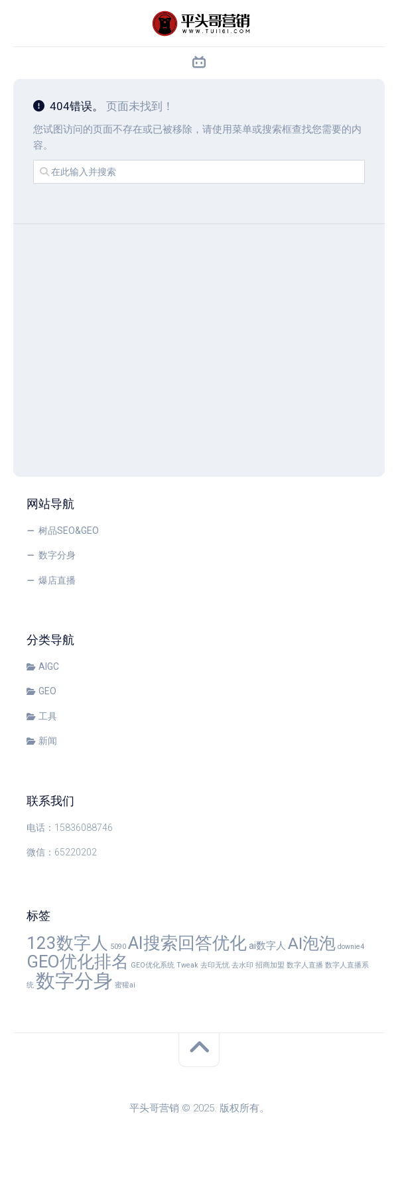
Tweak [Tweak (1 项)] (187, 965)
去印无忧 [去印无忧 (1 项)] (215, 965)
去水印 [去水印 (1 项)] (242, 965)
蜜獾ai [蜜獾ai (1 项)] (125, 985)
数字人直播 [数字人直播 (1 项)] (305, 965)
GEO (47, 691)
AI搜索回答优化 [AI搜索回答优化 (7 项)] (187, 943)
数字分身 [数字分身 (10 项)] (74, 981)
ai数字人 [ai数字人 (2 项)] (267, 946)
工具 (47, 716)
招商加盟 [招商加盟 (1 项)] (270, 965)
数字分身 (57, 555)
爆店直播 (57, 580)
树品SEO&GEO (68, 530)
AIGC (48, 666)
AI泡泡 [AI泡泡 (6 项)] (312, 943)
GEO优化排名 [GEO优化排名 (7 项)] (78, 961)
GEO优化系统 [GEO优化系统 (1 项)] (152, 965)
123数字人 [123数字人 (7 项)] (67, 943)
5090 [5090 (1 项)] (118, 946)
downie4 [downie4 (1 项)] (351, 946)
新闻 (47, 740)
